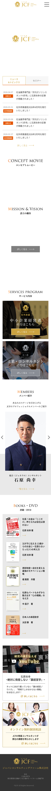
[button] (2, 446)
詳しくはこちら (30, 696)
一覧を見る (22, 488)
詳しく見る (22, 145)
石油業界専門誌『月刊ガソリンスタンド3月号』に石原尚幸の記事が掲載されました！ (31, 122)
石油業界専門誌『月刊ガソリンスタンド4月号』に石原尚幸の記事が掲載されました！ (31, 95)
